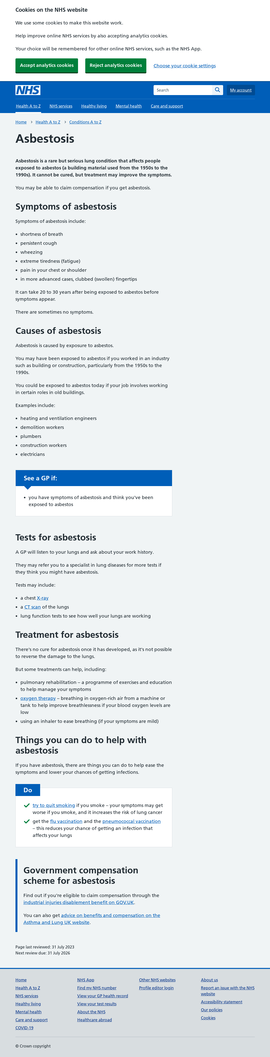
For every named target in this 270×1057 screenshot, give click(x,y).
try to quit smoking (54, 805)
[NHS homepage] (27, 90)
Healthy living (94, 106)
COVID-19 (24, 1027)
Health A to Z (48, 122)
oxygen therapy (38, 698)
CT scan (32, 607)
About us (209, 979)
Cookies (208, 1017)
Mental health (129, 106)
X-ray (43, 598)
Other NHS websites (157, 979)
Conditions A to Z (85, 122)
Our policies (211, 1009)
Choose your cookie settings (185, 66)
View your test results (96, 1003)
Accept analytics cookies (47, 65)
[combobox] (183, 90)
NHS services (61, 106)
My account (241, 90)
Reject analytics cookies (116, 65)
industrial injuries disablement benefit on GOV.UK (78, 902)
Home (21, 122)
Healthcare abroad (94, 1019)
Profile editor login (156, 987)
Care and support (167, 106)
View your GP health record (102, 995)
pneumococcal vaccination (131, 821)
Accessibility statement (221, 1001)
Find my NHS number (96, 987)
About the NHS (91, 1011)
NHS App (85, 979)
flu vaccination (66, 821)
